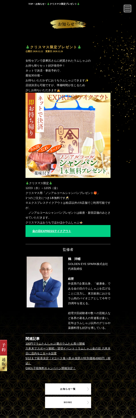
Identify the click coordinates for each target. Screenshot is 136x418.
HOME (68, 402)
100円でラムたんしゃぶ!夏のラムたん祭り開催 (55, 343)
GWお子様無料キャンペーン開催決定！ (51, 368)
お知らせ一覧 (68, 389)
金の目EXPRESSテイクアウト (51, 231)
